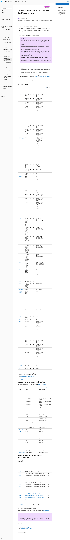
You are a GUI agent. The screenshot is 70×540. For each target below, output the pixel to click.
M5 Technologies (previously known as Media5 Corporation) (21, 300)
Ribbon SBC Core (21, 412)
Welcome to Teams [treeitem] (5, 10)
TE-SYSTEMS (21, 213)
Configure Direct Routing (24, 527)
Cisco (19, 218)
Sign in (68, 1)
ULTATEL (20, 281)
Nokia (19, 269)
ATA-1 (25, 467)
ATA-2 (25, 469)
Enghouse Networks (20, 292)
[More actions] (51, 7)
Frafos (20, 319)
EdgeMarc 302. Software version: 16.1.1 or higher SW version (34, 493)
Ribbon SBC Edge (21, 422)
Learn (19, 7)
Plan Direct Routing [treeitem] (7, 56)
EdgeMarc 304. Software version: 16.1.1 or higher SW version (34, 495)
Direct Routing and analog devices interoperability (62, 13)
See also (59, 14)
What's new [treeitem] (6, 54)
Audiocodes (20, 391)
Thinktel (20, 176)
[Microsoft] (1, 1)
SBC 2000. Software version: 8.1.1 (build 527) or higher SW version (34, 491)
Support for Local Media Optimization (62, 11)
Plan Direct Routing (37, 79)
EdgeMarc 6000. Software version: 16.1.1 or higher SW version (34, 502)
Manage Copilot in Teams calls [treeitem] (7, 37)
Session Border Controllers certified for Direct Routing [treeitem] (7, 59)
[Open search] (65, 1)
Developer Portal (52, 3)
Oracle (20, 179)
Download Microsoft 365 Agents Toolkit (62, 3)
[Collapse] (12, 6)
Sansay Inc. (20, 289)
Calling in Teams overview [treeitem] (6, 29)
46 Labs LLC (20, 316)
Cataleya (20, 279)
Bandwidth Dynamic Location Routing (26, 376)
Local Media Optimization (42, 384)
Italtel (19, 274)
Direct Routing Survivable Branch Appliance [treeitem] (8, 72)
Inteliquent (22, 379)
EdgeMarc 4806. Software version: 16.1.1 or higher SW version (34, 499)
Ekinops (20, 303)
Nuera (20, 321)
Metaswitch (20, 216)
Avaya (20, 262)
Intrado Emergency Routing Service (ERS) (27, 377)
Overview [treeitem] (5, 44)
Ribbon (20, 491)
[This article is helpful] (65, 18)
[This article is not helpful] (66, 18)
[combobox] (6, 8)
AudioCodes (20, 94)
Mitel (19, 283)
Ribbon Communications (21, 138)
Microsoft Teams (24, 7)
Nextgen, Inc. (21, 368)
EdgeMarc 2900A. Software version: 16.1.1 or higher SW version (34, 497)
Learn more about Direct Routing (25, 528)
